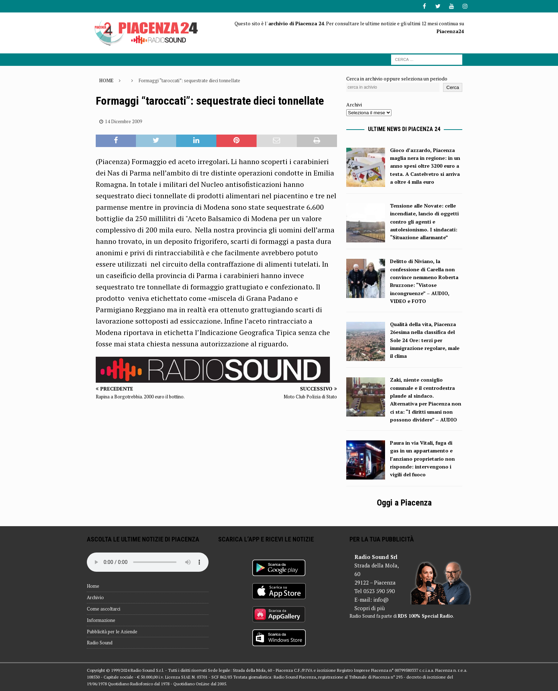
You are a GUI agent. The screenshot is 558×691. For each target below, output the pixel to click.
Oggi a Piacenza (404, 503)
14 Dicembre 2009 (123, 121)
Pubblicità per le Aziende (112, 631)
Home (93, 586)
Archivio (95, 597)
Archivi (354, 104)
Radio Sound (99, 642)
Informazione (101, 620)
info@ (381, 599)
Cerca (452, 87)
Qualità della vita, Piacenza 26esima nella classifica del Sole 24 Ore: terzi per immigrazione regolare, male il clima (424, 340)
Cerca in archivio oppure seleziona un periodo (396, 78)
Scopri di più (369, 608)
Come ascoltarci (103, 609)
